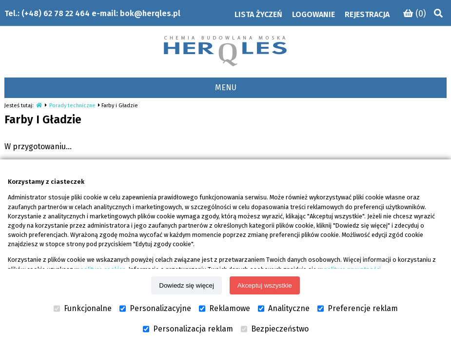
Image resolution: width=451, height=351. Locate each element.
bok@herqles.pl (150, 13)
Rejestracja (367, 14)
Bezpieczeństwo (275, 329)
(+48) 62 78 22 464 (55, 13)
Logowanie (313, 14)
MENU (225, 87)
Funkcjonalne (83, 308)
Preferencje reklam (357, 308)
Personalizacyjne (155, 308)
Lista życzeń (258, 14)
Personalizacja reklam (188, 329)
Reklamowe (224, 308)
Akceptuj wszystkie (264, 285)
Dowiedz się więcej (186, 285)
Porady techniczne (72, 105)
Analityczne (284, 308)
